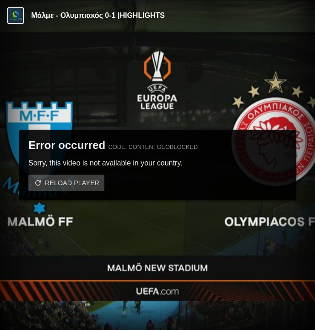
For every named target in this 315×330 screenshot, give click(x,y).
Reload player (72, 183)
